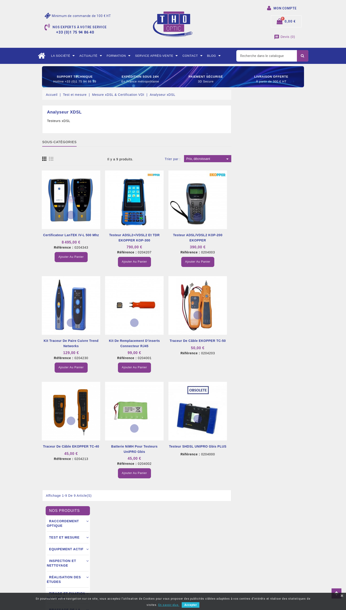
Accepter (190, 605)
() (284, 37)
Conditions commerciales (128, 560)
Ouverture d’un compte (126, 567)
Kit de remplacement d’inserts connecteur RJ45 (206, 343)
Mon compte (118, 581)
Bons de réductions (190, 574)
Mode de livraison (122, 554)
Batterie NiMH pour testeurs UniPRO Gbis (207, 449)
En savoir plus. (168, 605)
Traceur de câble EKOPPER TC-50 (270, 341)
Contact (192, 56)
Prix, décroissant (281, 159)
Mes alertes (185, 581)
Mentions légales (122, 540)
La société (63, 56)
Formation (119, 56)
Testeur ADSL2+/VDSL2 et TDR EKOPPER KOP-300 (207, 237)
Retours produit (187, 547)
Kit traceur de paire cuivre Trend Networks (143, 343)
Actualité (90, 56)
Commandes (185, 554)
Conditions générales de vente (132, 547)
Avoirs (181, 560)
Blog (213, 56)
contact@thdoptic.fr (63, 581)
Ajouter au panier (143, 257)
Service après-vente (156, 56)
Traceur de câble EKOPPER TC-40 (143, 446)
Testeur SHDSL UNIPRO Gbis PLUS (270, 446)
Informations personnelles (195, 540)
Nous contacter (120, 574)
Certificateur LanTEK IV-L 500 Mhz (143, 235)
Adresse (182, 567)
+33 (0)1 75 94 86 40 (63, 574)
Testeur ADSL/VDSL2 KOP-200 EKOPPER (270, 237)
